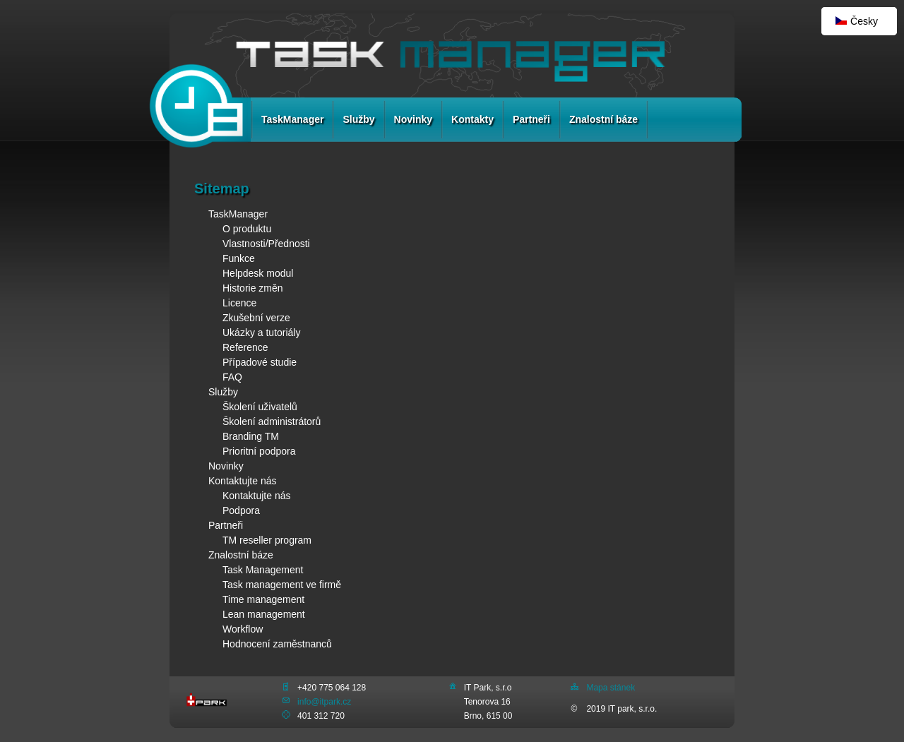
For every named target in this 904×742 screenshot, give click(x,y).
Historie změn (252, 288)
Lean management (263, 614)
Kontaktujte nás (242, 480)
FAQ (232, 377)
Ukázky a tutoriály (261, 332)
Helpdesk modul (257, 273)
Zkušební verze (256, 317)
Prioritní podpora (259, 451)
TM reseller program (266, 540)
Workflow (242, 629)
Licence (239, 303)
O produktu (246, 228)
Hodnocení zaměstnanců (277, 644)
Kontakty (472, 119)
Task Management (262, 569)
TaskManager (292, 119)
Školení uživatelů (259, 406)
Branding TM (250, 436)
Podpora (241, 510)
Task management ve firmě (281, 584)
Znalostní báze (603, 119)
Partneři (531, 119)
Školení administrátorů (271, 421)
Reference (245, 347)
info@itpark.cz (324, 702)
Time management (263, 599)
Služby (358, 119)
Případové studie (259, 362)
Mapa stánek (610, 688)
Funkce (238, 258)
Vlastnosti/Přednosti (266, 243)
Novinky (413, 119)
